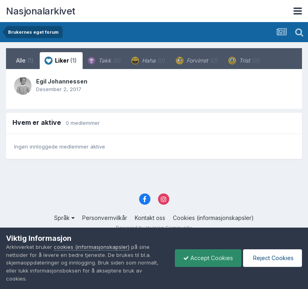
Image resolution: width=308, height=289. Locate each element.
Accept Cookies (208, 257)
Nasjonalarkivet (40, 11)
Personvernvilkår (104, 217)
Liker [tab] (61, 61)
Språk (64, 217)
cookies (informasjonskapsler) (92, 247)
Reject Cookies (272, 257)
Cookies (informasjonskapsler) (213, 217)
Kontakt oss (150, 217)
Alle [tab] (25, 60)
